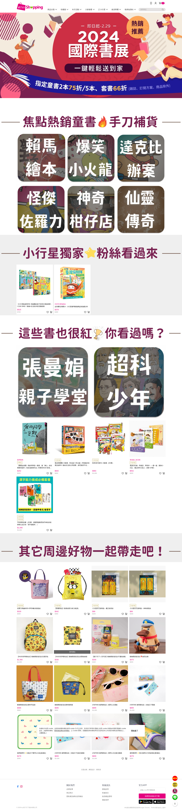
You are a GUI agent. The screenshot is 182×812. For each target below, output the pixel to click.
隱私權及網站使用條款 (74, 796)
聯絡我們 (105, 800)
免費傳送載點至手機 (152, 796)
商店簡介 (69, 793)
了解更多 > (43, 733)
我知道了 (134, 731)
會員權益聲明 (107, 796)
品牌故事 (69, 789)
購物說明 (105, 789)
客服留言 (105, 793)
